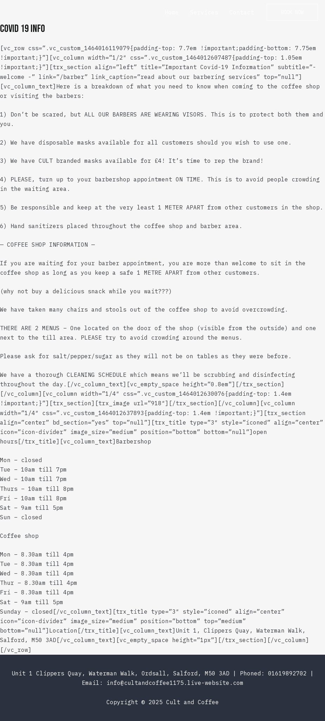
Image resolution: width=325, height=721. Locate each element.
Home (172, 12)
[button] (292, 12)
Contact (241, 12)
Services (204, 12)
